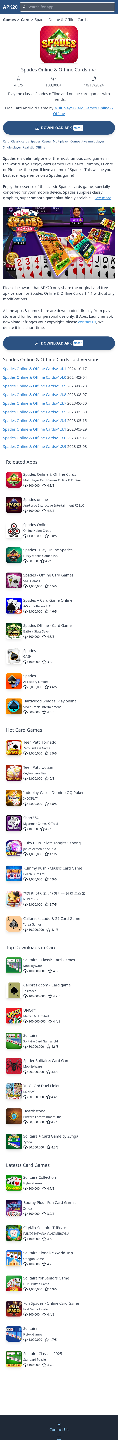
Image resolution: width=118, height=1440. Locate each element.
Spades (35, 141)
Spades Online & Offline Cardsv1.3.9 (34, 386)
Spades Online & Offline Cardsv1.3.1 (34, 429)
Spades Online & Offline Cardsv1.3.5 (34, 411)
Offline (40, 147)
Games (9, 19)
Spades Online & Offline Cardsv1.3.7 (34, 403)
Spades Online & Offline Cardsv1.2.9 (34, 446)
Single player (12, 147)
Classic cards (20, 141)
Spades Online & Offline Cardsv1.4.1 (34, 368)
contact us (87, 321)
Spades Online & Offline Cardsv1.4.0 (34, 377)
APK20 (10, 7)
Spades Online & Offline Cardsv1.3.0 (34, 437)
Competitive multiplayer (87, 141)
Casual (46, 141)
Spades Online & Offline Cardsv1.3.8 (34, 394)
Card (25, 19)
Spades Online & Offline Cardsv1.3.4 (34, 420)
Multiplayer (61, 141)
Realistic (28, 147)
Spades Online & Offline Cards (54, 69)
